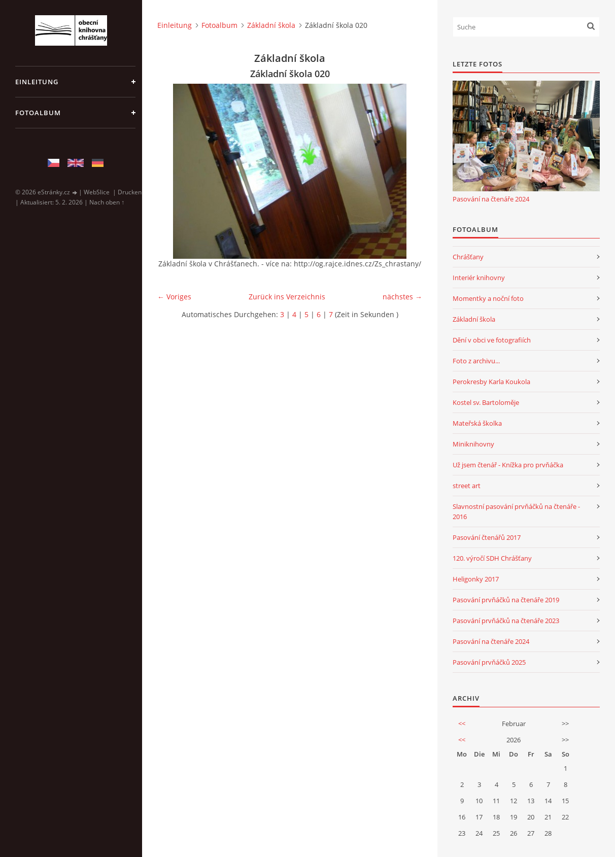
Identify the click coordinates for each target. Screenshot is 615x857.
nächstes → (402, 296)
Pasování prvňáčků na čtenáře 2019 (506, 599)
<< (461, 723)
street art (467, 485)
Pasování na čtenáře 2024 (491, 198)
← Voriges (174, 296)
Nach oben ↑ (106, 202)
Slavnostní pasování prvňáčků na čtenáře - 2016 (516, 511)
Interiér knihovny (479, 277)
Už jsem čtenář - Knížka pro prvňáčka (508, 464)
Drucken (130, 192)
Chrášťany (468, 256)
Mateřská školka (477, 423)
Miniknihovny (473, 444)
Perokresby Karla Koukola (491, 381)
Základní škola (271, 25)
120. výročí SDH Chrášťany (492, 558)
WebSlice (97, 192)
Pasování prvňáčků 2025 (489, 662)
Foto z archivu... (476, 360)
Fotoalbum (38, 112)
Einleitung (36, 81)
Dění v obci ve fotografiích (492, 340)
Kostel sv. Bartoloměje (486, 402)
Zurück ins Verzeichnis (287, 296)
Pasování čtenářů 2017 (487, 537)
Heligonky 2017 (476, 579)
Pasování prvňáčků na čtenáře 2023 (506, 620)
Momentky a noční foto (488, 298)
